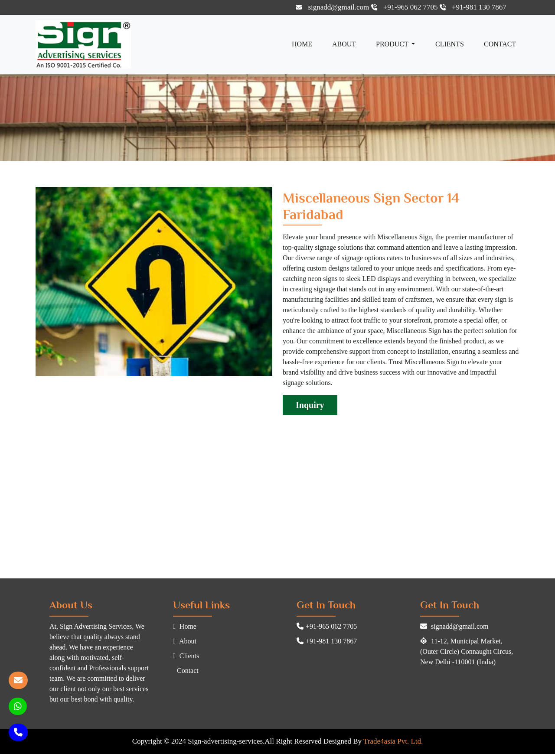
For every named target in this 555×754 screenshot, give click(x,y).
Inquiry (310, 405)
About (344, 44)
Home (302, 44)
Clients (449, 44)
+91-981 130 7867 (473, 7)
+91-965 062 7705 (405, 7)
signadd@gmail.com (333, 7)
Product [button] (393, 44)
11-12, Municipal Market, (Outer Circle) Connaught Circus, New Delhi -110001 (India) (466, 651)
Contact (500, 44)
